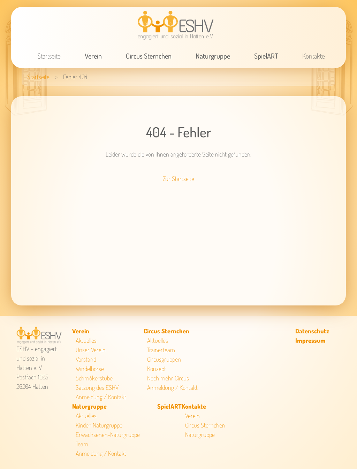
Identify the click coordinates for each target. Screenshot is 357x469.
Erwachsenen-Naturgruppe (108, 434)
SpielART (266, 55)
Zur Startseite (178, 178)
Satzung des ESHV (97, 387)
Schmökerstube (94, 378)
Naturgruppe (213, 55)
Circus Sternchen (149, 55)
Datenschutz (312, 331)
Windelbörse (90, 368)
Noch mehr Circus (168, 378)
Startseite (49, 55)
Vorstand (86, 359)
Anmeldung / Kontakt (101, 397)
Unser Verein (91, 350)
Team (82, 444)
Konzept (156, 368)
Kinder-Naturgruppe (99, 425)
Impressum (310, 340)
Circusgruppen (164, 359)
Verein (93, 55)
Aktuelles (86, 340)
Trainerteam (161, 350)
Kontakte (313, 55)
